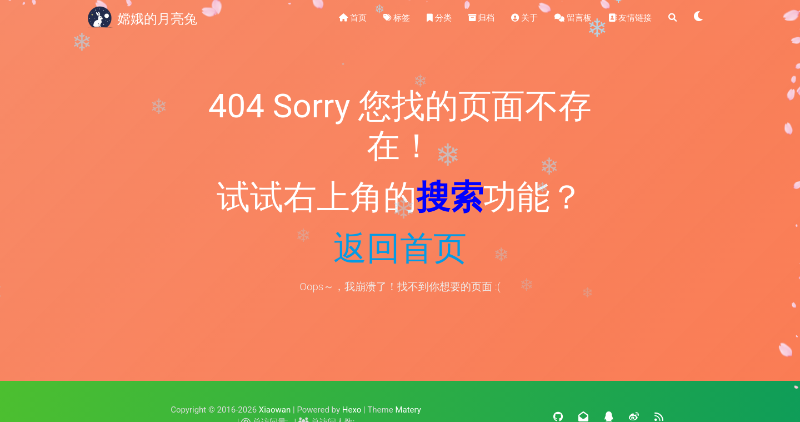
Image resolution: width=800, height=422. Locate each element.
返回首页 (400, 248)
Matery (408, 410)
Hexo (352, 410)
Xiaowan (275, 410)
